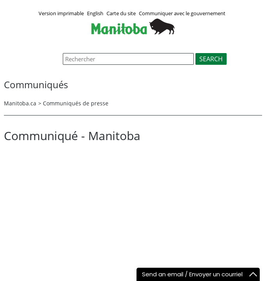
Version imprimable (61, 13)
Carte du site (121, 13)
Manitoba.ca (20, 103)
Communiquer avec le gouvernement (182, 13)
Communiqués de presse (75, 103)
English (95, 13)
